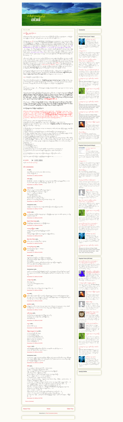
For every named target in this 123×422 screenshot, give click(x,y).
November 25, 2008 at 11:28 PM (35, 362)
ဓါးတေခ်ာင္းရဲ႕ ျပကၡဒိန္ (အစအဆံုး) (89, 69)
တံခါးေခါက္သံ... (89, 190)
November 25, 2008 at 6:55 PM (34, 328)
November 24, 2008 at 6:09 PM (34, 175)
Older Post (70, 409)
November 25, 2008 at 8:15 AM (34, 320)
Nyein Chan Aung (31, 221)
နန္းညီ (31, 41)
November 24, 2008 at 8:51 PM (34, 236)
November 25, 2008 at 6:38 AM (34, 290)
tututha (29, 212)
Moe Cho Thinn (31, 239)
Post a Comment (29, 401)
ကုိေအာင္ (29, 313)
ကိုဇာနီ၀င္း (53, 64)
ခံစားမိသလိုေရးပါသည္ (32, 162)
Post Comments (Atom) (51, 413)
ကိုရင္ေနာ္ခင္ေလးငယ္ (32, 331)
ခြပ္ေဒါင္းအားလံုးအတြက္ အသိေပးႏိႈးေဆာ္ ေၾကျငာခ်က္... (88, 60)
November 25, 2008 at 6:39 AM (34, 300)
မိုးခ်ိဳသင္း (58, 63)
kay (28, 293)
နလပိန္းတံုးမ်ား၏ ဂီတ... (92, 323)
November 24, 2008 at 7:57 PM (34, 208)
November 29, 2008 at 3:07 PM (34, 398)
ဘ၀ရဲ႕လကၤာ (82, 50)
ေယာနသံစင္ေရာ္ (31, 246)
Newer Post (26, 409)
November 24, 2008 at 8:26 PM (34, 225)
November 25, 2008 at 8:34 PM (34, 343)
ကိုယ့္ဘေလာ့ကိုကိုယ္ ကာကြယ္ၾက (87, 180)
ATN (28, 178)
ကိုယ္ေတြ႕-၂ (82, 132)
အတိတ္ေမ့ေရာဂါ (90, 39)
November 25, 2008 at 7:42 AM (34, 309)
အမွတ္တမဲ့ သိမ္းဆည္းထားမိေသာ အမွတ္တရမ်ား (92, 312)
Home (48, 409)
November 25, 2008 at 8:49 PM (34, 352)
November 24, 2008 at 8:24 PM (34, 218)
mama (28, 187)
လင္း (28, 323)
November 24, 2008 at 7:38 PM (34, 184)
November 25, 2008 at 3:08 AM (34, 266)
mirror (28, 255)
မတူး (24, 77)
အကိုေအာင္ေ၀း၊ (46, 64)
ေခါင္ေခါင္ (30, 279)
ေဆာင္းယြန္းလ (31, 228)
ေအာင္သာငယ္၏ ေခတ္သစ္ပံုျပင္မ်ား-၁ (87, 283)
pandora (29, 304)
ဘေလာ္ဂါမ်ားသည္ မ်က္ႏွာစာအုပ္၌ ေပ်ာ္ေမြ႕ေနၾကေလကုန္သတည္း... (88, 224)
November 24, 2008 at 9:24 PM (34, 252)
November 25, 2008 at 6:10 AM (34, 276)
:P (27, 169)
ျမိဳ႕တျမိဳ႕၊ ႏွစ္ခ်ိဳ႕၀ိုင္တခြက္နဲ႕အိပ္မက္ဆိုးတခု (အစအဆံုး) (93, 272)
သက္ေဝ (29, 346)
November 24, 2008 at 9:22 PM (34, 243)
